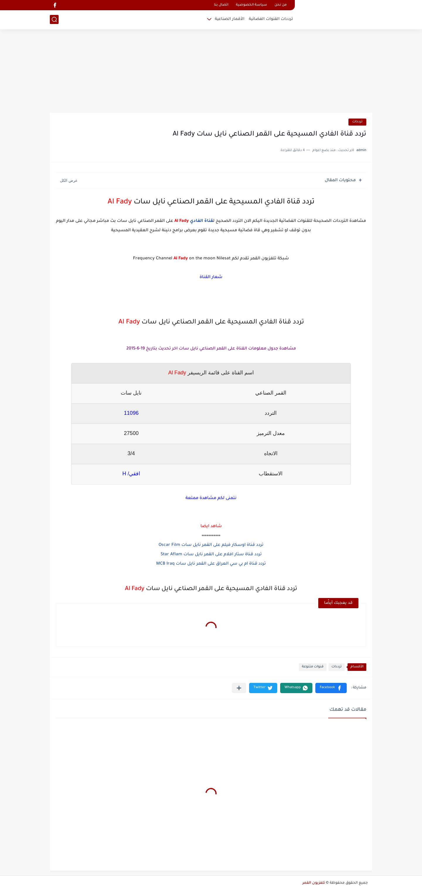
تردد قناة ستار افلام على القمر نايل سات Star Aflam (211, 554)
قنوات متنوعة (313, 667)
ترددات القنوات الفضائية (271, 19)
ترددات (357, 122)
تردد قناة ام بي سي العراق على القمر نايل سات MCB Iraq (211, 564)
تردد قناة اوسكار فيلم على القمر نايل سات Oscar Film (211, 545)
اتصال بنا (221, 5)
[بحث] (54, 19)
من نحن (281, 5)
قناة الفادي (201, 221)
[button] (331, 688)
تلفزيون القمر (313, 883)
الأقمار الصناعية (229, 19)
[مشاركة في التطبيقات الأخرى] (239, 688)
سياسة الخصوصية (251, 5)
